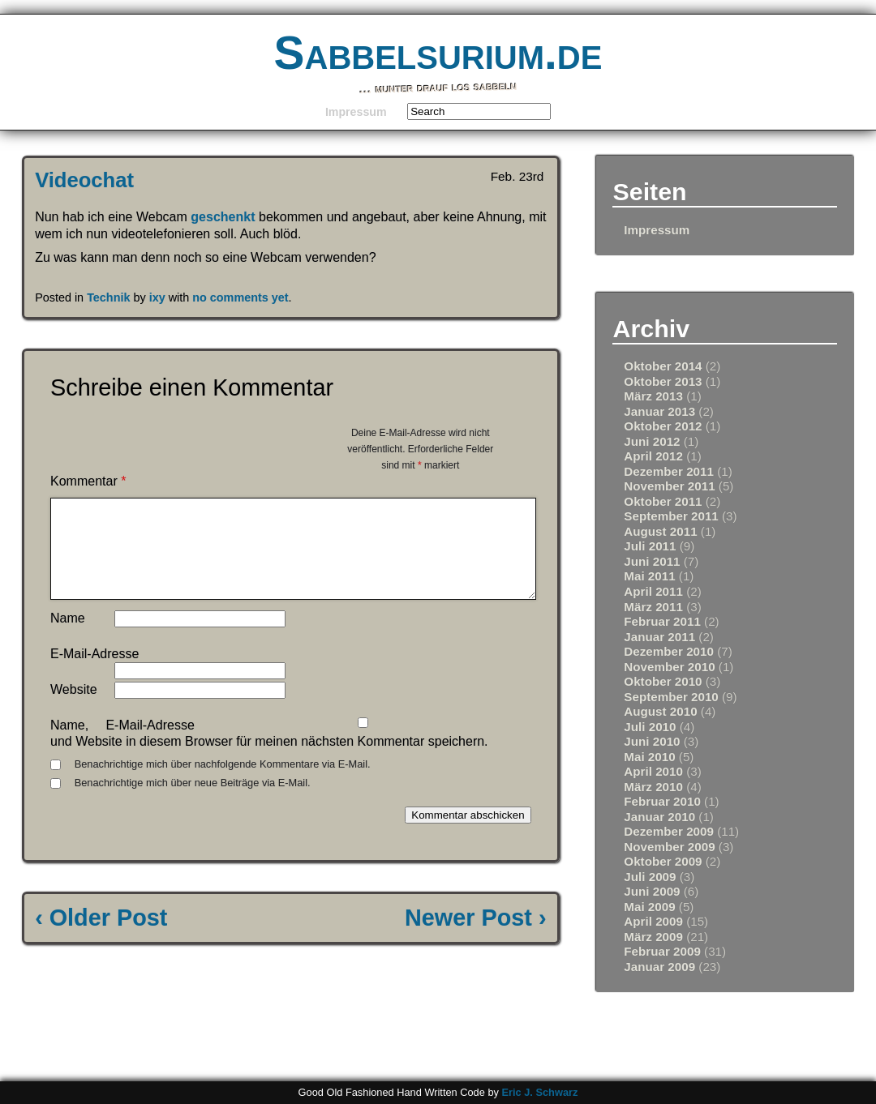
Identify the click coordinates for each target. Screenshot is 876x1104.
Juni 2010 (652, 741)
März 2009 (653, 937)
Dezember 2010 (669, 651)
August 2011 (660, 531)
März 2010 (653, 787)
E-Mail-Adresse (94, 673)
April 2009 (653, 921)
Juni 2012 (652, 441)
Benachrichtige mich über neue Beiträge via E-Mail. (193, 802)
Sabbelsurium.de (438, 53)
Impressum (356, 111)
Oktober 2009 (663, 861)
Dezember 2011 (669, 471)
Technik (108, 297)
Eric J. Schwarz (539, 1092)
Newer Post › (475, 937)
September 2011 (671, 516)
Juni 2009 (652, 891)
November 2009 (669, 847)
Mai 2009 (649, 907)
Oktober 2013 (663, 381)
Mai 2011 (649, 576)
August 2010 (660, 711)
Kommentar (88, 481)
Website (73, 709)
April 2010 (653, 771)
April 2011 (653, 591)
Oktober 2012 (663, 426)
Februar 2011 (662, 621)
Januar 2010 (659, 817)
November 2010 (669, 667)
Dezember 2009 (669, 831)
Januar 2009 (659, 966)
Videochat (84, 180)
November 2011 (669, 486)
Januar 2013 (659, 411)
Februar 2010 (662, 801)
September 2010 (671, 697)
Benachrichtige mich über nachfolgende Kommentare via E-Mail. (223, 783)
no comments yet (240, 297)
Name (67, 637)
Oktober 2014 (663, 366)
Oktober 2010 (663, 681)
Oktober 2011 (663, 501)
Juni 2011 (652, 561)
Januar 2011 (659, 637)
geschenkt (223, 217)
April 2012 (653, 456)
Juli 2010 (650, 727)
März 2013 (653, 396)
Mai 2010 (649, 757)
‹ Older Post (101, 937)
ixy (157, 297)
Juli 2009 (650, 877)
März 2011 (653, 607)
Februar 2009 (662, 951)
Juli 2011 (650, 546)
